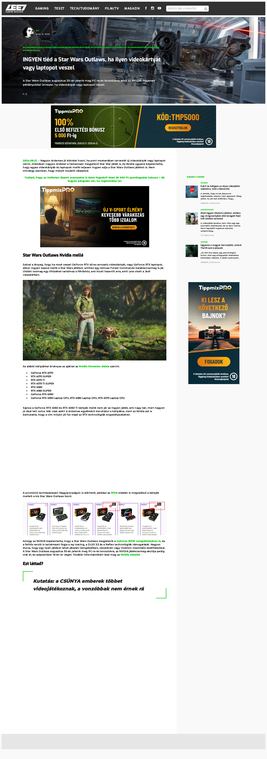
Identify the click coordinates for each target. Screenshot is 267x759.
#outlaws (113, 47)
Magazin (132, 8)
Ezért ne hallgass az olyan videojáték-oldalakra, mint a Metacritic (221, 187)
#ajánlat (40, 47)
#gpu (77, 47)
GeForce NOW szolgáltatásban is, (138, 541)
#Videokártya (31, 50)
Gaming (42, 8)
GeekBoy (205, 203)
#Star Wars (127, 47)
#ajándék (29, 47)
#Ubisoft (139, 47)
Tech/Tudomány (84, 8)
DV (37, 30)
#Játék (84, 47)
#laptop (93, 47)
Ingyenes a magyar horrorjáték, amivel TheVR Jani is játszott (221, 246)
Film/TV (112, 8)
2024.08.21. (30, 160)
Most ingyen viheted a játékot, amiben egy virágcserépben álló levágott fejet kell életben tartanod (221, 215)
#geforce (68, 47)
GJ (202, 235)
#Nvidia (102, 47)
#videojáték (152, 47)
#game (58, 47)
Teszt (59, 8)
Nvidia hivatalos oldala (94, 366)
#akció (50, 47)
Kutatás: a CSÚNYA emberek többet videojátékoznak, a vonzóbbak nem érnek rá (94, 589)
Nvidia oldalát (130, 554)
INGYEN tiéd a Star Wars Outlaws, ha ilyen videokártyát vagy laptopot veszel (83, 63)
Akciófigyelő (207, 209)
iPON (114, 492)
